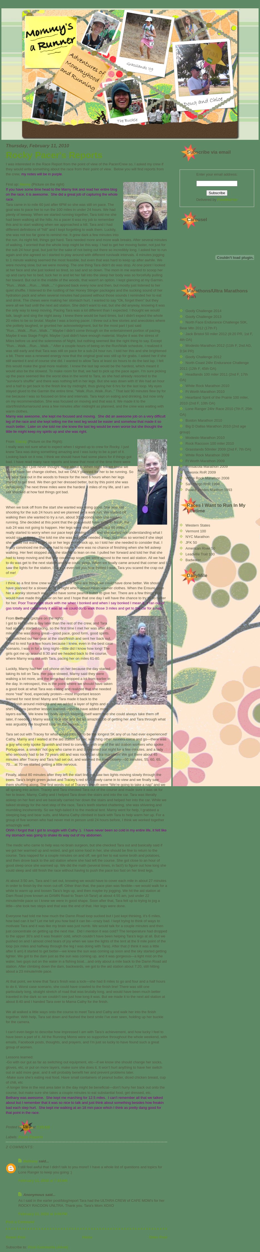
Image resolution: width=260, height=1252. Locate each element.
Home (87, 1237)
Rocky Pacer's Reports (54, 155)
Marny (25, 184)
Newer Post (16, 1237)
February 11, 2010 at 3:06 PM (42, 1214)
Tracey (21, 441)
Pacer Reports (31, 1137)
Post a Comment (20, 1222)
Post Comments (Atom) (48, 1247)
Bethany (30, 1161)
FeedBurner (227, 200)
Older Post (158, 1237)
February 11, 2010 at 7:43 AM (42, 1180)
